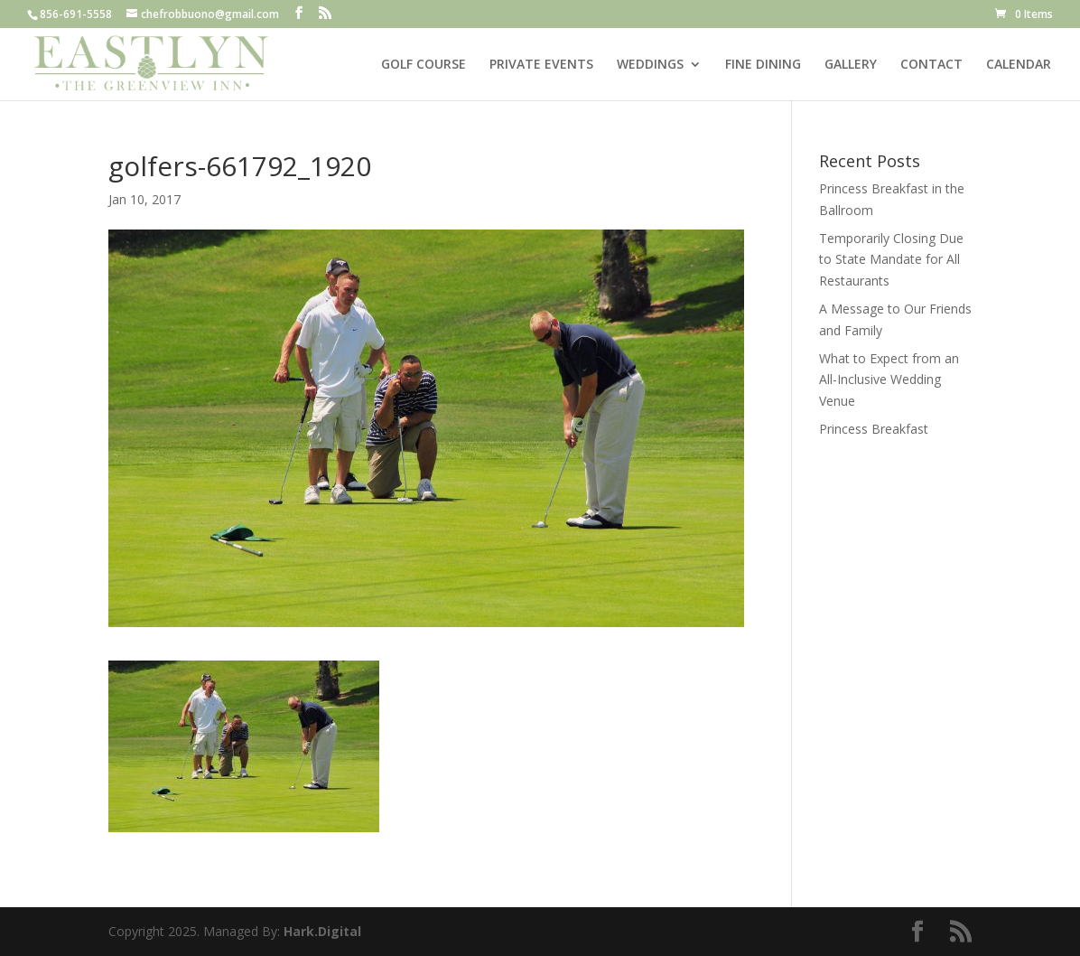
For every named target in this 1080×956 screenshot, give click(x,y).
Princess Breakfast (873, 428)
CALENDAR (1018, 65)
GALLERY (850, 65)
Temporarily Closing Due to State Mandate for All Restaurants (891, 260)
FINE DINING (763, 65)
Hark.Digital (322, 931)
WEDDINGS (650, 65)
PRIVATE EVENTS (541, 65)
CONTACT (931, 65)
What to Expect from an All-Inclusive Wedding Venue (889, 380)
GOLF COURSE (423, 65)
